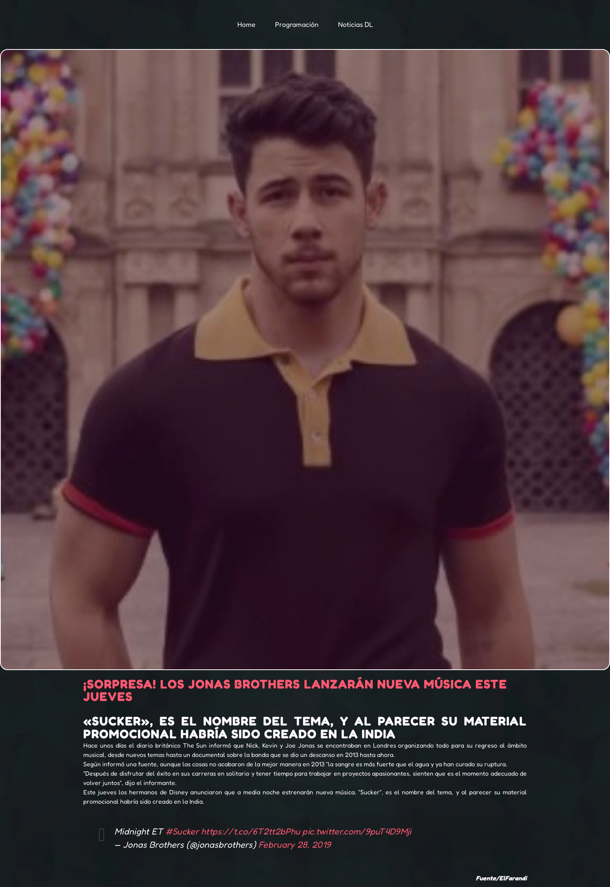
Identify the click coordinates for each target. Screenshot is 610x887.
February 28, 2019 (294, 844)
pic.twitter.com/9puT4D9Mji (356, 831)
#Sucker (182, 831)
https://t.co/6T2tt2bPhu (250, 831)
